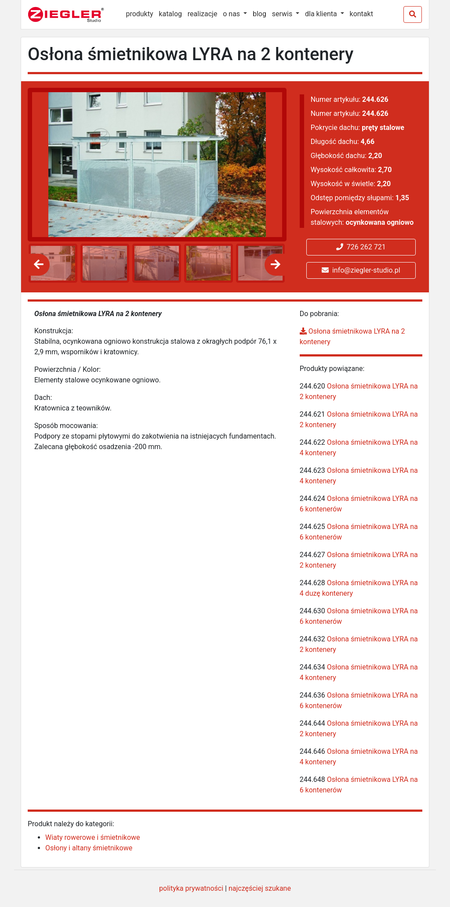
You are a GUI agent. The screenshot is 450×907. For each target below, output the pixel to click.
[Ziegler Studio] (72, 14)
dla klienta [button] (322, 14)
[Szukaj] (412, 14)
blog (259, 14)
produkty (139, 14)
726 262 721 (361, 247)
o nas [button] (232, 14)
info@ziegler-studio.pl (361, 270)
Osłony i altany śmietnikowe (88, 848)
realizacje (203, 14)
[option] (51, 263)
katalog (170, 14)
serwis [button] (283, 14)
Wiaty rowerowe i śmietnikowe (92, 837)
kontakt (361, 14)
